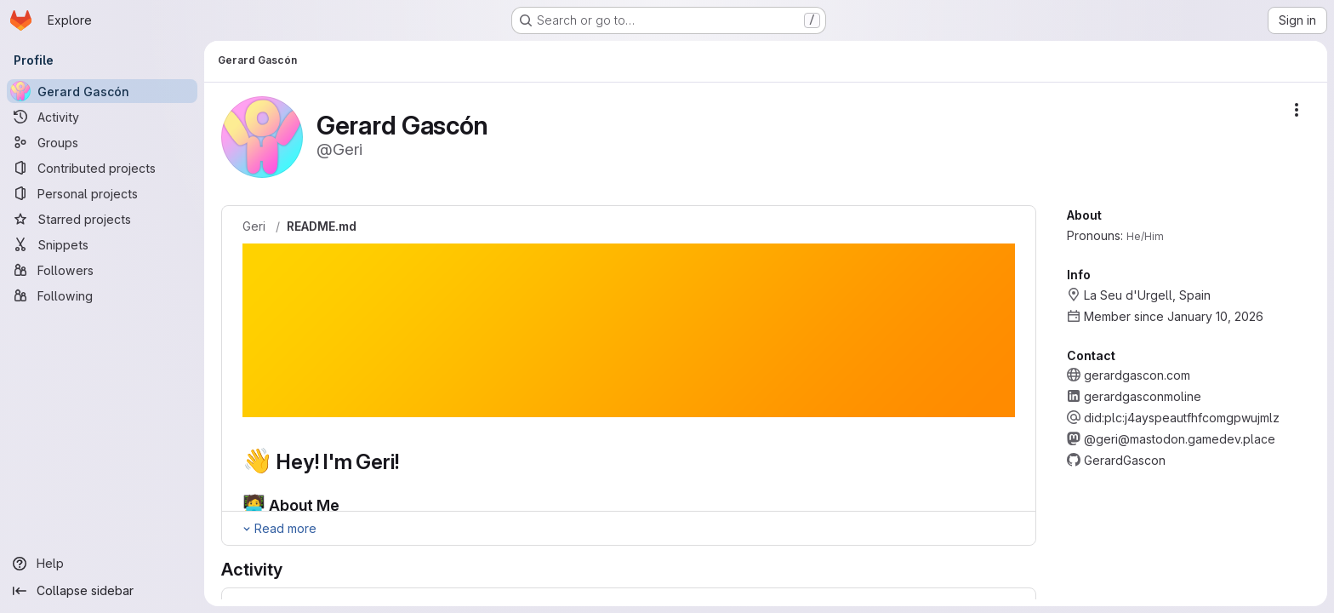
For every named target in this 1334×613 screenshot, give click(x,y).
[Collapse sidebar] (102, 591)
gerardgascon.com (1137, 375)
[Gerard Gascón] (102, 91)
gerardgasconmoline (1142, 396)
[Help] (102, 564)
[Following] (102, 295)
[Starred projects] (102, 219)
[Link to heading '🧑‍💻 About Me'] (347, 505)
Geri (253, 226)
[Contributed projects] (102, 168)
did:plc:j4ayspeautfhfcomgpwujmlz (1182, 417)
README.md (321, 226)
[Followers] (102, 270)
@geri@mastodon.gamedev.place (1179, 439)
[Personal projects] (102, 193)
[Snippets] (102, 244)
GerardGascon (1125, 460)
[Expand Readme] (278, 529)
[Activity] (102, 117)
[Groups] (102, 142)
